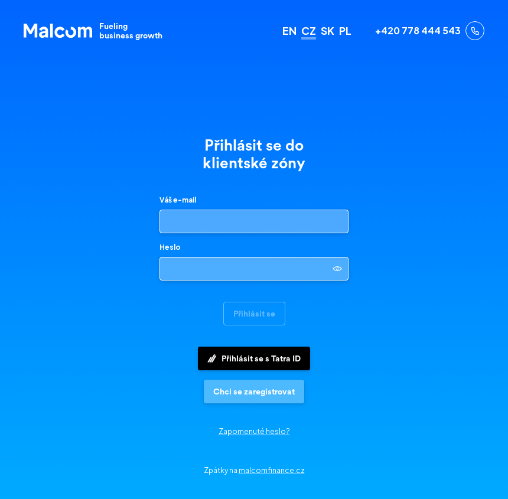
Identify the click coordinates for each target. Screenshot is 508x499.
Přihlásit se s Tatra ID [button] (254, 358)
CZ (308, 30)
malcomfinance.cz (272, 470)
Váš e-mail (177, 199)
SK (327, 30)
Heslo (170, 247)
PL (345, 30)
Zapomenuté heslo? (254, 431)
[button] (254, 391)
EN (289, 30)
